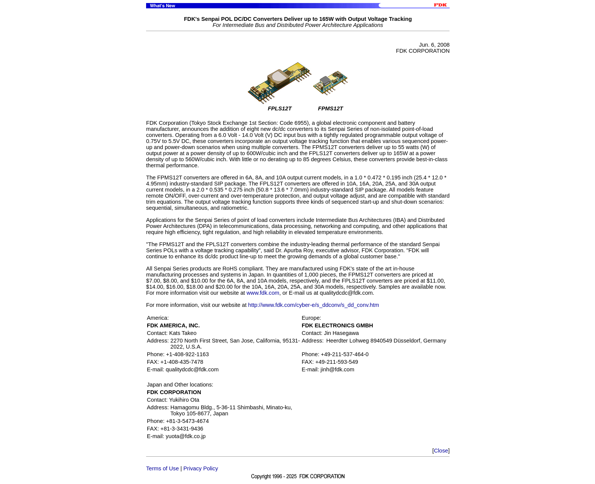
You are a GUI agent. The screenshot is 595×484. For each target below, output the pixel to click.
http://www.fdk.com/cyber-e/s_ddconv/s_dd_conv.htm (313, 305)
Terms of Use (162, 468)
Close (441, 451)
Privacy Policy (200, 468)
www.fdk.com (263, 293)
